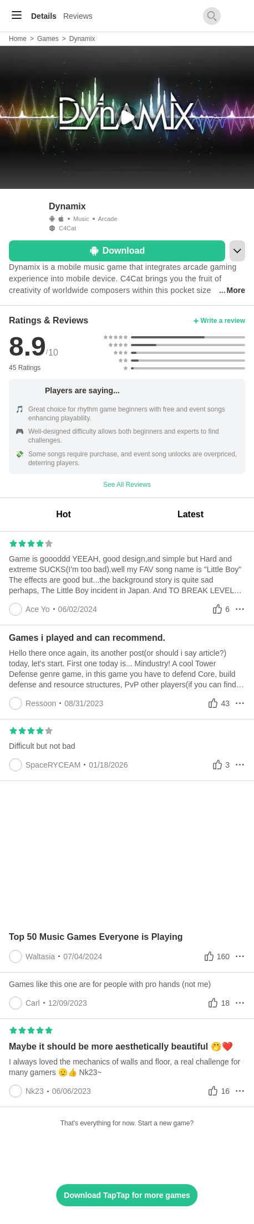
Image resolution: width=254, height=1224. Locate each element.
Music (81, 218)
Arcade (108, 218)
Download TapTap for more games (127, 1195)
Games (48, 39)
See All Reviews (127, 484)
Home (18, 39)
